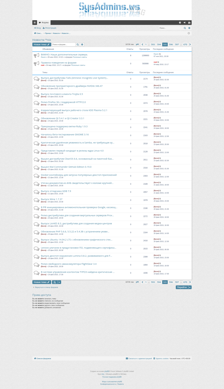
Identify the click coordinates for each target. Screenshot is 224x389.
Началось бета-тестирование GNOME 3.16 (65, 134)
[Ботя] (43, 80)
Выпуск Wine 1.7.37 (51, 199)
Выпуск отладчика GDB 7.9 (56, 191)
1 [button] (146, 44)
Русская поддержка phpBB (111, 377)
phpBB (106, 371)
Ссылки (35, 23)
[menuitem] (180, 22)
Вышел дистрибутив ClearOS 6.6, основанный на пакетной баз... (77, 158)
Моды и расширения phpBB (112, 381)
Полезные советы (80, 57)
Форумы (45, 22)
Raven (43, 57)
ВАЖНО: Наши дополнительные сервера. (64, 54)
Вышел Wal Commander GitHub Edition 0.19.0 (66, 166)
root (42, 65)
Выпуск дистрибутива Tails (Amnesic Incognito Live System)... (74, 77)
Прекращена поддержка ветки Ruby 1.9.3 (64, 126)
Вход (39, 28)
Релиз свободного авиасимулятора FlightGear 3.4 (68, 263)
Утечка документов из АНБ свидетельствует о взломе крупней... (77, 182)
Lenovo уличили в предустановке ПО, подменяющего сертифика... (78, 247)
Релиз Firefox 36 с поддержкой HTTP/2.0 (63, 102)
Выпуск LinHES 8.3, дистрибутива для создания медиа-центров (76, 223)
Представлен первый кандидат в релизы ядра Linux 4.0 (72, 150)
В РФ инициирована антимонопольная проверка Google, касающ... (79, 207)
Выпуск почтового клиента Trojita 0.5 (62, 94)
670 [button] (185, 44)
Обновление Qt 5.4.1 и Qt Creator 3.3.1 (62, 118)
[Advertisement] (112, 333)
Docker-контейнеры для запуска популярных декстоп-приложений (79, 174)
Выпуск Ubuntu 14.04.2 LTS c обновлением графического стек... (76, 239)
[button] (137, 44)
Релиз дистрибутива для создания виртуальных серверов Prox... (77, 215)
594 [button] (159, 44)
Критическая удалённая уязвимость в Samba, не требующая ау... (77, 142)
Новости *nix (41, 40)
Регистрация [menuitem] (190, 23)
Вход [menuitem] (185, 23)
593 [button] (153, 44)
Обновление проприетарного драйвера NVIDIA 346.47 (72, 85)
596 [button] (171, 44)
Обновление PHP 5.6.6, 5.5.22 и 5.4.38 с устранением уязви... (75, 231)
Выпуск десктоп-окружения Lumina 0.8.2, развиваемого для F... (76, 255)
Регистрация (50, 28)
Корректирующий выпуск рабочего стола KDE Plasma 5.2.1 (74, 110)
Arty (103, 374)
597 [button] (177, 44)
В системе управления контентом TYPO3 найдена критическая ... (78, 271)
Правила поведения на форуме (59, 62)
